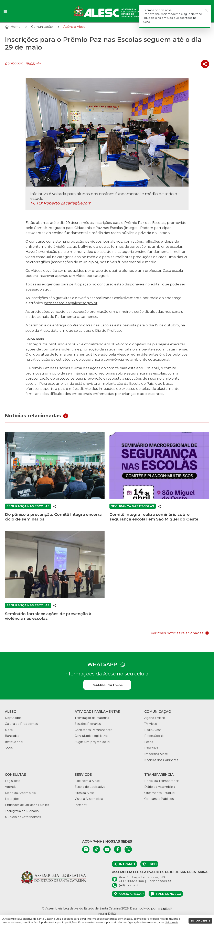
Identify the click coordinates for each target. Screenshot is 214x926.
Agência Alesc (154, 718)
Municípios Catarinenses (23, 817)
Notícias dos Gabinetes (161, 760)
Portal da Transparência (161, 781)
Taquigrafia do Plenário (22, 811)
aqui (46, 289)
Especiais (151, 748)
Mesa (9, 730)
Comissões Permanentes (93, 730)
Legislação (12, 781)
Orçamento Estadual (159, 793)
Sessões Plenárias (88, 724)
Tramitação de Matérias (92, 718)
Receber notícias (107, 685)
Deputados (13, 718)
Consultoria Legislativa (91, 736)
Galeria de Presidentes (21, 724)
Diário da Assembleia (20, 793)
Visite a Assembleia (89, 799)
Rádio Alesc (152, 730)
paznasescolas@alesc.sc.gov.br (70, 303)
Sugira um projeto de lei (92, 742)
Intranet (81, 805)
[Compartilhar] (205, 64)
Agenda (10, 787)
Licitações (12, 799)
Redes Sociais (154, 736)
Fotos (148, 742)
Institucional (14, 742)
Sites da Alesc (84, 793)
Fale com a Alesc (87, 781)
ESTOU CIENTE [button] (200, 920)
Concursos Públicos (159, 799)
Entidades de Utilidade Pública (27, 805)
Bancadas (12, 736)
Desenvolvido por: (151, 908)
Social (9, 748)
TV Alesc (150, 724)
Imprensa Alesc (156, 754)
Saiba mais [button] (171, 922)
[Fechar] (206, 10)
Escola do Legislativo (90, 787)
